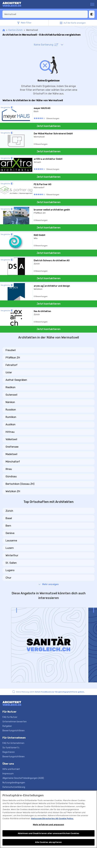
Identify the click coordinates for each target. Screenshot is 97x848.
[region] (48, 819)
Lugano (10, 570)
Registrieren (8, 752)
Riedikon (10, 387)
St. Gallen (11, 562)
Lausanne (11, 540)
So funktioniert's (10, 747)
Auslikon (10, 424)
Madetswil (11, 454)
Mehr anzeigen (49, 584)
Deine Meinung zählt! (50, 692)
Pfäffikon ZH (13, 357)
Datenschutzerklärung (13, 787)
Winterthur (12, 555)
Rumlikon (11, 417)
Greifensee (12, 446)
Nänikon (10, 402)
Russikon (11, 409)
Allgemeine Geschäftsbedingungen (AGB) (23, 778)
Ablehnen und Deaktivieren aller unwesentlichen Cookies (48, 833)
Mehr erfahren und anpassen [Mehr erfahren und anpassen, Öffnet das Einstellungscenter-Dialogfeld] (48, 824)
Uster (9, 372)
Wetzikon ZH (13, 491)
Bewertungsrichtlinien (13, 730)
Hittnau (10, 431)
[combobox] (45, 14)
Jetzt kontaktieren (48, 126)
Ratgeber (7, 726)
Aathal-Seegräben (16, 379)
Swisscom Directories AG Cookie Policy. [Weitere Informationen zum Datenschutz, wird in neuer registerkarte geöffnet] (52, 818)
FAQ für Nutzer (9, 717)
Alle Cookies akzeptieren (48, 842)
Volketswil (11, 439)
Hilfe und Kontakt (11, 769)
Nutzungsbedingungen (13, 782)
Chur (8, 577)
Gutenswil (11, 394)
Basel (9, 518)
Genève (10, 533)
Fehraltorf (11, 365)
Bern (8, 525)
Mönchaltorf (13, 461)
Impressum (8, 773)
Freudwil (11, 350)
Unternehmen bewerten (14, 721)
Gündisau (11, 476)
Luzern (10, 548)
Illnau (9, 469)
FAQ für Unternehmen (13, 743)
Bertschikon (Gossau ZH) (20, 483)
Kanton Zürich (16, 30)
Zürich (9, 510)
